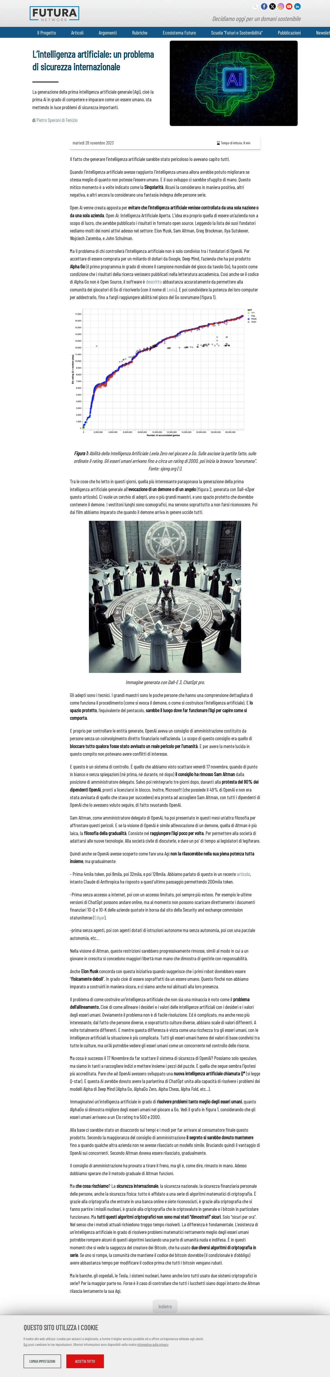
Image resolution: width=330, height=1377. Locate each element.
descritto (154, 281)
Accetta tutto (146, 1363)
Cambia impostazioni (61, 1363)
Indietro (165, 1306)
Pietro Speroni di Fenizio (57, 120)
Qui (26, 1346)
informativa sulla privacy (153, 1346)
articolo (243, 874)
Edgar (99, 917)
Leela (171, 289)
